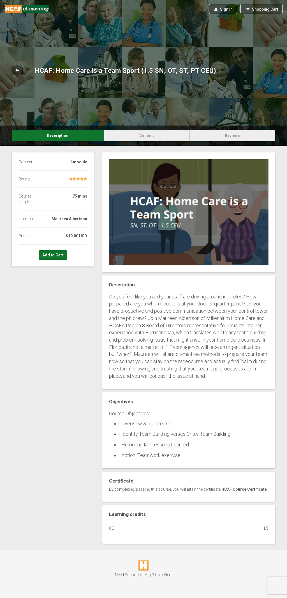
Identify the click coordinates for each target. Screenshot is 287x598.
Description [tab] (57, 135)
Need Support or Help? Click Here (143, 574)
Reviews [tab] (232, 135)
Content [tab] (146, 135)
